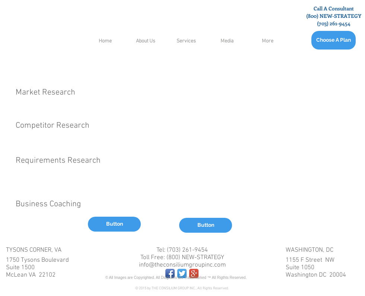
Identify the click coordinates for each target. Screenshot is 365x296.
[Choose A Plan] (333, 40)
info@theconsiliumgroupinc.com (182, 265)
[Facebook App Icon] (170, 273)
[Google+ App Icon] (194, 273)
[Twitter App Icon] (182, 273)
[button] (114, 224)
